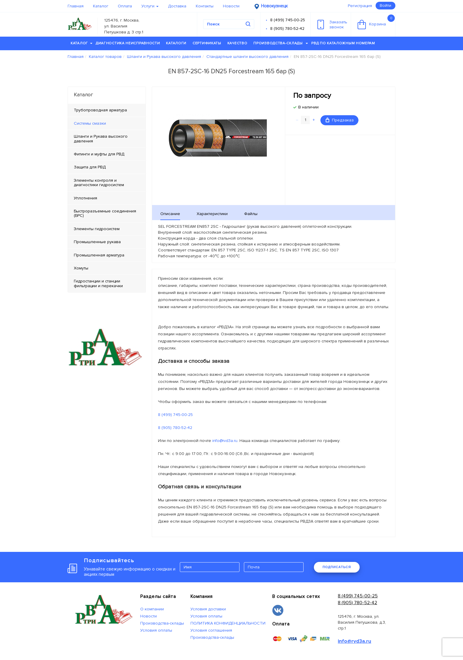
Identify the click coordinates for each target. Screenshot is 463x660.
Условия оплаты (156, 630)
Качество (237, 43)
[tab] (107, 123)
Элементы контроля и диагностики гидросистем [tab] (99, 182)
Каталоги (176, 43)
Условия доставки (208, 609)
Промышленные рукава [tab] (97, 241)
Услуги (150, 6)
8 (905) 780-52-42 (287, 28)
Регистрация (360, 5)
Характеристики (212, 213)
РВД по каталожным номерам (343, 43)
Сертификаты (207, 43)
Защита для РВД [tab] (90, 167)
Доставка (177, 6)
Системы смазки (90, 123)
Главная (76, 6)
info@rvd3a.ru (224, 440)
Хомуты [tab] (81, 268)
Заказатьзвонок (332, 24)
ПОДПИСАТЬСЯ (336, 567)
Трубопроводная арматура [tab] (100, 110)
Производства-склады (280, 43)
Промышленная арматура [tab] (99, 255)
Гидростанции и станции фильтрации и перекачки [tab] (98, 283)
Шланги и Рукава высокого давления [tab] (101, 138)
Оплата (125, 6)
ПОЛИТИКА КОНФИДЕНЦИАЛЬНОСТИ (227, 623)
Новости (231, 6)
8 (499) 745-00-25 (287, 19)
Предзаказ (340, 120)
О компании (152, 609)
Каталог (100, 6)
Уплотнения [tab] (85, 198)
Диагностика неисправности (128, 43)
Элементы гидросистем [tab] (97, 228)
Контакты (204, 6)
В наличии (308, 107)
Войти (385, 5)
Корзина (376, 21)
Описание (170, 213)
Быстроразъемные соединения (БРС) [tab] (105, 213)
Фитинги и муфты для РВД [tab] (99, 154)
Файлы (250, 213)
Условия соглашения (211, 630)
